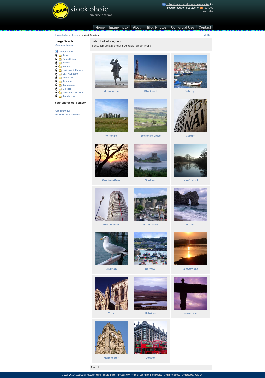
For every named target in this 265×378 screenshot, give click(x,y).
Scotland (150, 180)
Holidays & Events (73, 70)
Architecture (69, 96)
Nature (66, 62)
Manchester (111, 357)
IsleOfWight (190, 268)
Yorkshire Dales (151, 135)
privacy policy (207, 11)
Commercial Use (172, 375)
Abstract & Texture (73, 92)
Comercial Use (182, 27)
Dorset (190, 224)
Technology (69, 85)
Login (207, 35)
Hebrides (151, 313)
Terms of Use (136, 375)
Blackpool (150, 91)
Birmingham (111, 224)
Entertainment (70, 74)
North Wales (150, 224)
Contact (205, 27)
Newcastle (190, 313)
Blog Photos (156, 27)
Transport (68, 81)
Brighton (111, 268)
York (111, 313)
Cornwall (150, 268)
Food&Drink (69, 59)
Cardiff (190, 135)
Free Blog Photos (153, 375)
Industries (68, 77)
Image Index (118, 27)
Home (100, 27)
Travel (75, 35)
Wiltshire (111, 135)
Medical (67, 66)
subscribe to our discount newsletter (187, 4)
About (137, 27)
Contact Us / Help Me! (192, 375)
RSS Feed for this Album (67, 114)
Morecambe (111, 91)
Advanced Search (64, 45)
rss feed (208, 7)
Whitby (190, 91)
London (151, 357)
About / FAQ (123, 375)
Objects (67, 88)
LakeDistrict (190, 180)
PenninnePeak (111, 180)
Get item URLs (62, 111)
